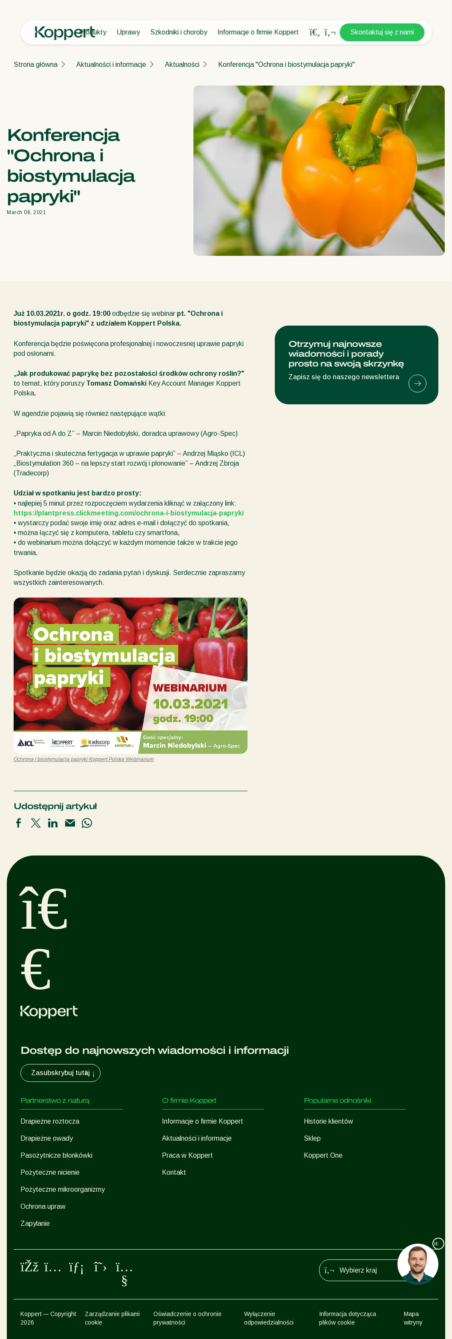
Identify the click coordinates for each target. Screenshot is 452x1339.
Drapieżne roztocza (49, 1121)
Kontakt (174, 1172)
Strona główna (36, 64)
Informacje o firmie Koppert (258, 32)
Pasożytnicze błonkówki (56, 1155)
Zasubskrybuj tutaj (64, 1073)
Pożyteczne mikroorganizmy (62, 1189)
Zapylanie (35, 1223)
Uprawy (128, 32)
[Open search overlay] (315, 32)
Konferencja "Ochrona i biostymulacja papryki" (286, 64)
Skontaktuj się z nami (382, 32)
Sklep (312, 1138)
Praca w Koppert (187, 1155)
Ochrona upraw (43, 1206)
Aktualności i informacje (111, 64)
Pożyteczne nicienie (50, 1172)
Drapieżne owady (46, 1138)
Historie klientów (328, 1121)
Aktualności (182, 64)
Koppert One (323, 1155)
